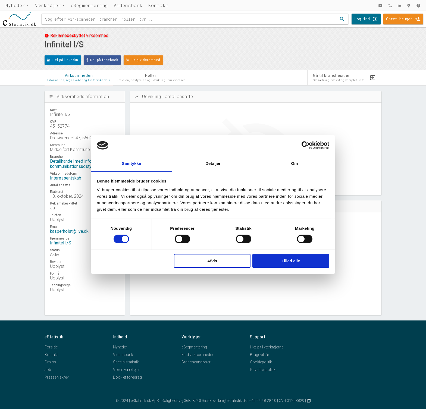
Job (48, 369)
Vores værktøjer (126, 369)
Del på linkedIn (62, 60)
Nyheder (15, 5)
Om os (50, 362)
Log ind (362, 18)
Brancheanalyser (196, 362)
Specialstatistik (126, 362)
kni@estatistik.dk (232, 400)
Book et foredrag (127, 377)
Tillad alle (290, 261)
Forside (51, 347)
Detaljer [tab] (213, 163)
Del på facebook (102, 60)
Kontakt (158, 5)
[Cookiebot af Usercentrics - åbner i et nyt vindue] (305, 145)
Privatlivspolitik (262, 369)
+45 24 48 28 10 (262, 400)
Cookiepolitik (261, 362)
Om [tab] (294, 163)
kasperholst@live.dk (69, 231)
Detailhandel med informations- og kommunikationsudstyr (83, 164)
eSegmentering (89, 5)
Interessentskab (65, 178)
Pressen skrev (57, 377)
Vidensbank (128, 5)
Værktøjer (48, 5)
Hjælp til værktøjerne (266, 347)
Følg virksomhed (143, 60)
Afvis (212, 261)
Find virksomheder (197, 355)
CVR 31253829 (291, 400)
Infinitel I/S (60, 243)
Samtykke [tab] (131, 163)
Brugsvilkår (259, 355)
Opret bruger (399, 18)
